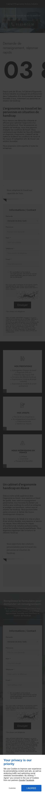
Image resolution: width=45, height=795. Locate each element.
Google (22, 780)
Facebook (30, 780)
